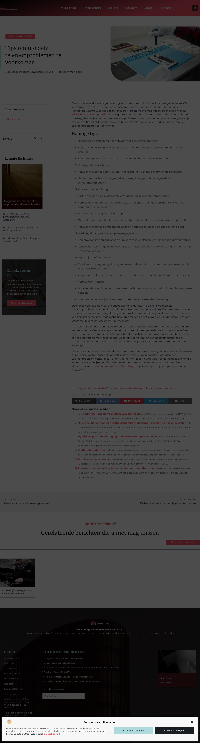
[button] (192, 722)
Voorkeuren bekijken (174, 730)
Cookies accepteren (133, 730)
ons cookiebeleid (52, 734)
